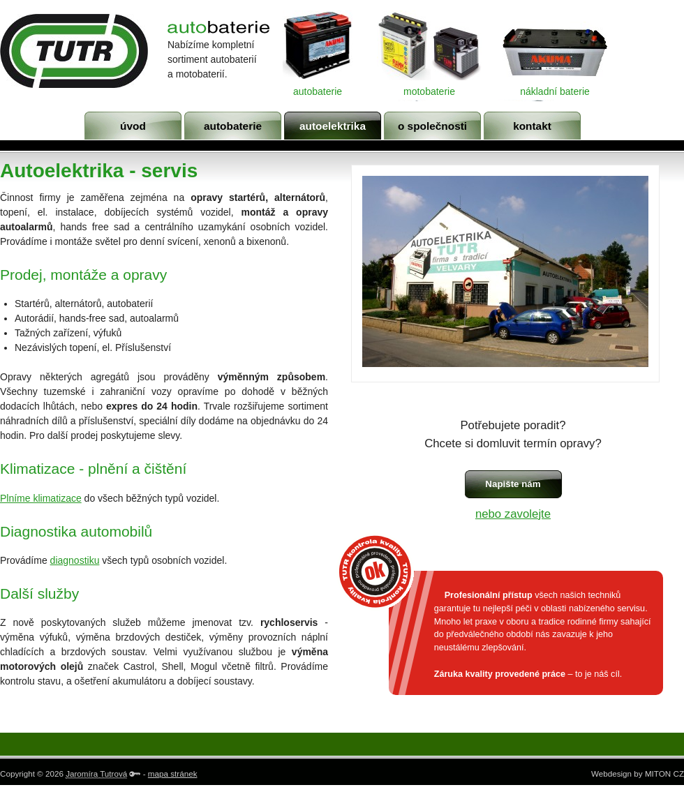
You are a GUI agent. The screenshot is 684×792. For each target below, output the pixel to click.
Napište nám (512, 484)
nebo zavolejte (513, 514)
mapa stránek (173, 773)
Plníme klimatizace (41, 498)
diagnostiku (75, 560)
